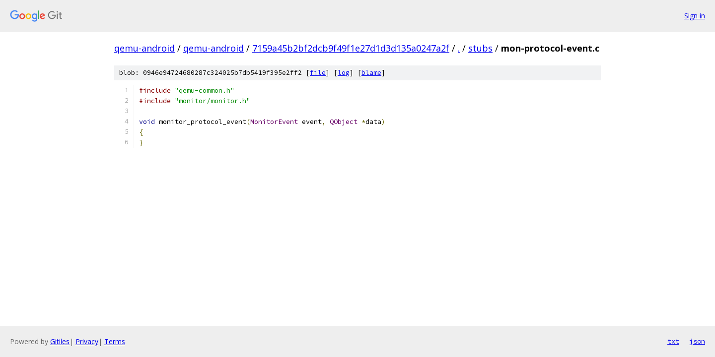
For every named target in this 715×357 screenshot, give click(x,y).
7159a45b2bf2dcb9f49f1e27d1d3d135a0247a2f (350, 48)
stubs (480, 48)
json (697, 341)
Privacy (86, 341)
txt (673, 341)
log (344, 72)
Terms (114, 341)
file (318, 72)
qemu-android (144, 48)
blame (371, 72)
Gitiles (60, 341)
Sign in (694, 15)
